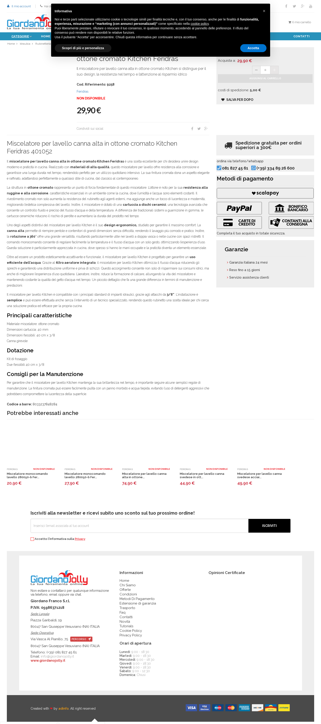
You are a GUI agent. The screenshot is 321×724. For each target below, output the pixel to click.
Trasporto (127, 610)
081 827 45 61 (243, 176)
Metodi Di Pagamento (137, 601)
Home (45, 36)
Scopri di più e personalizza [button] (83, 48)
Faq (122, 615)
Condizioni (128, 596)
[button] (264, 11)
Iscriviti (269, 528)
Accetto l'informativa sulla (58, 541)
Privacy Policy (131, 637)
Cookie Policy (131, 633)
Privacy (80, 541)
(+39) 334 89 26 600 (283, 176)
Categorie (20, 36)
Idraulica (25, 44)
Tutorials (126, 628)
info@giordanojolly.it (57, 659)
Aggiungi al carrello (265, 85)
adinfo (63, 711)
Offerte (125, 592)
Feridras (83, 94)
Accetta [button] (253, 48)
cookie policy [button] (200, 23)
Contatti (301, 36)
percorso (81, 641)
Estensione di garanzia (138, 606)
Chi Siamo (128, 587)
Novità (125, 624)
